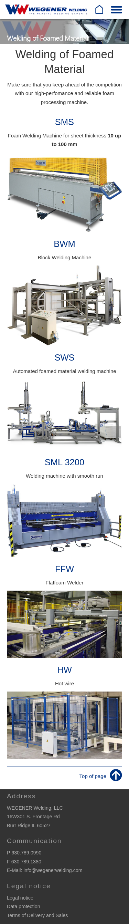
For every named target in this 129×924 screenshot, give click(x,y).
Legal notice (20, 898)
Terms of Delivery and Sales (37, 915)
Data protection (23, 906)
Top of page (92, 776)
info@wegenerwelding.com (52, 870)
